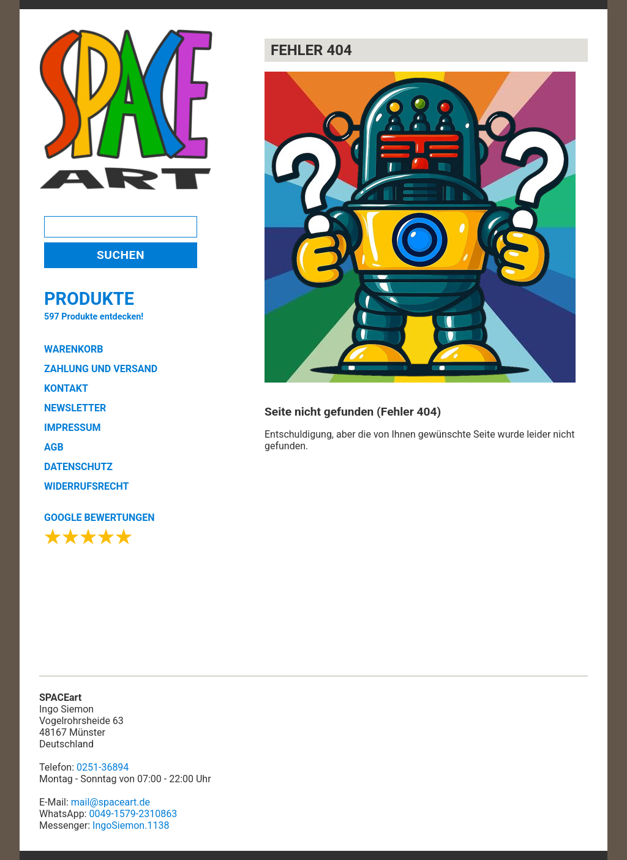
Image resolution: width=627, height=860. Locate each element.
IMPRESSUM (72, 427)
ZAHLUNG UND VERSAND (100, 369)
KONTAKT (66, 388)
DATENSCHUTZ (78, 467)
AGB (54, 447)
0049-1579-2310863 (133, 814)
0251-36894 (103, 767)
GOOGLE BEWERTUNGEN (99, 517)
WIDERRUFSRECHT (86, 486)
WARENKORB (73, 349)
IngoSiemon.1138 (130, 825)
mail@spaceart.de (110, 802)
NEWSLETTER (75, 408)
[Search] (120, 226)
